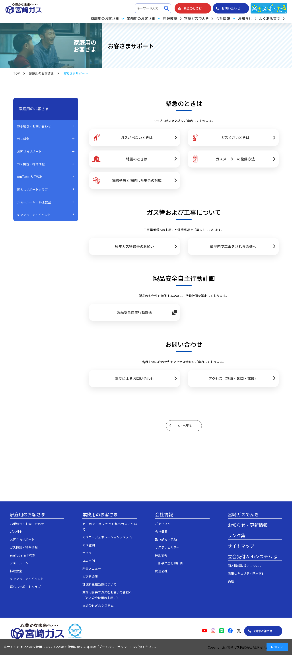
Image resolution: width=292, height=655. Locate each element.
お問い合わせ (263, 631)
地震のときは (119, 158)
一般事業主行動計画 (169, 563)
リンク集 (236, 535)
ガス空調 (88, 545)
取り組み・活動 (166, 539)
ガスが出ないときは (122, 137)
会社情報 (164, 514)
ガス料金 (16, 531)
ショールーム (19, 563)
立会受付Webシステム (98, 605)
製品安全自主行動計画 (134, 312)
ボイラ (87, 553)
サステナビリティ (167, 547)
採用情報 (161, 555)
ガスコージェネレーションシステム (107, 537)
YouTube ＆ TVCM (29, 176)
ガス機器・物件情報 (24, 547)
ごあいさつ (163, 524)
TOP (16, 73)
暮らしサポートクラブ (32, 189)
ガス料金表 (90, 576)
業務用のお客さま (100, 514)
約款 (231, 581)
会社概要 (161, 531)
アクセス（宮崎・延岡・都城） (233, 378)
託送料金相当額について (99, 584)
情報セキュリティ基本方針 (246, 573)
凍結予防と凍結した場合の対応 (127, 180)
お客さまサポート (22, 539)
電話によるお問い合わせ (134, 378)
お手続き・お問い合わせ (27, 524)
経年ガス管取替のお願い (134, 246)
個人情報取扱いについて (245, 565)
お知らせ (245, 18)
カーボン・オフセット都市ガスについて (109, 527)
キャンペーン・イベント (34, 214)
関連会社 (161, 571)
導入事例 (88, 561)
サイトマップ (241, 546)
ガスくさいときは (220, 137)
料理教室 (170, 18)
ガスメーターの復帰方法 (223, 158)
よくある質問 (269, 18)
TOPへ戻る (184, 425)
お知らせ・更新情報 (248, 525)
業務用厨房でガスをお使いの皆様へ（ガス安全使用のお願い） (107, 595)
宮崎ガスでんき (196, 18)
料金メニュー (91, 568)
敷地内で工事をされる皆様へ (233, 246)
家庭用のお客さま (41, 73)
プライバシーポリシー (114, 647)
